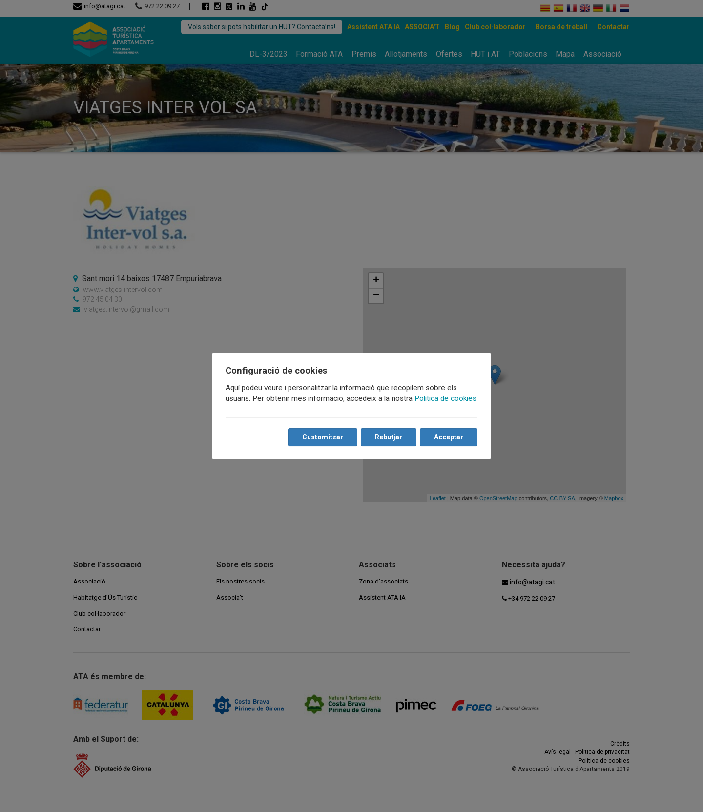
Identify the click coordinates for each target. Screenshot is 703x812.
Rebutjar (388, 437)
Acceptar (448, 437)
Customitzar (322, 437)
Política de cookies (446, 398)
